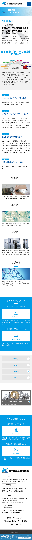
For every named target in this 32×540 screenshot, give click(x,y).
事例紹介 (16, 365)
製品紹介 (16, 371)
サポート (16, 378)
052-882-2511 (15, 521)
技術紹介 (16, 359)
